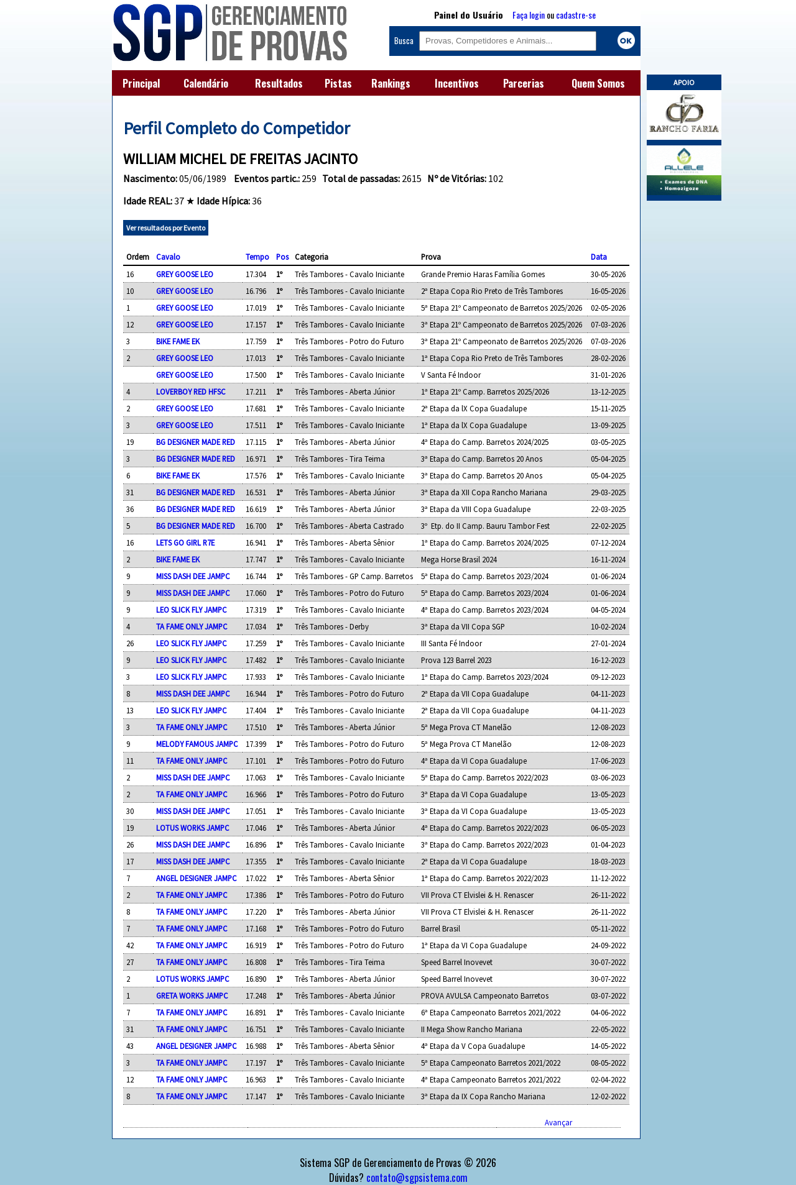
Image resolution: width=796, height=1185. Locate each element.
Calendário (205, 83)
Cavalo (168, 257)
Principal (141, 83)
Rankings (390, 83)
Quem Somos (598, 83)
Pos (282, 257)
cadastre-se (576, 14)
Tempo (257, 257)
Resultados (279, 83)
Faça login (528, 14)
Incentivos (457, 83)
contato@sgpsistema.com (417, 1177)
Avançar (558, 1122)
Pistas (338, 83)
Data (599, 257)
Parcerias (523, 83)
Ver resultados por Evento (165, 227)
